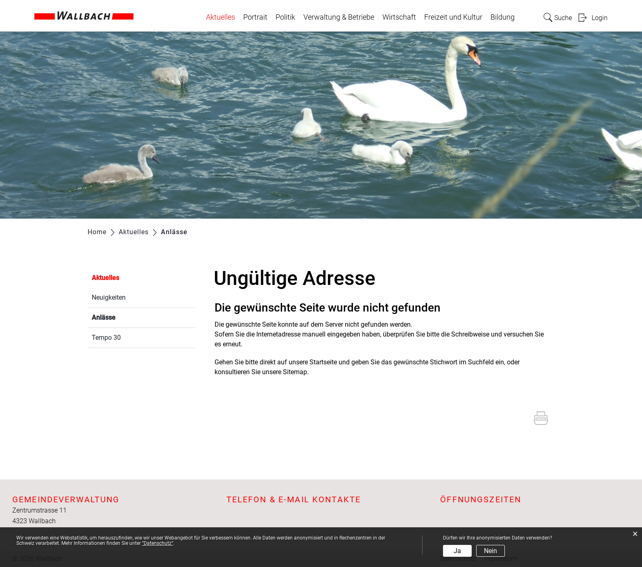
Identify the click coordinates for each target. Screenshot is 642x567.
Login (600, 18)
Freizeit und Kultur (453, 17)
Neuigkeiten (109, 297)
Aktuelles (220, 17)
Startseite (323, 362)
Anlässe (123, 316)
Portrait (255, 17)
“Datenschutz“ (157, 543)
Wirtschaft (399, 17)
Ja (457, 551)
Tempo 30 (106, 337)
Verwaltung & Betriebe (338, 17)
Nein (490, 551)
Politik (285, 17)
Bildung (503, 17)
